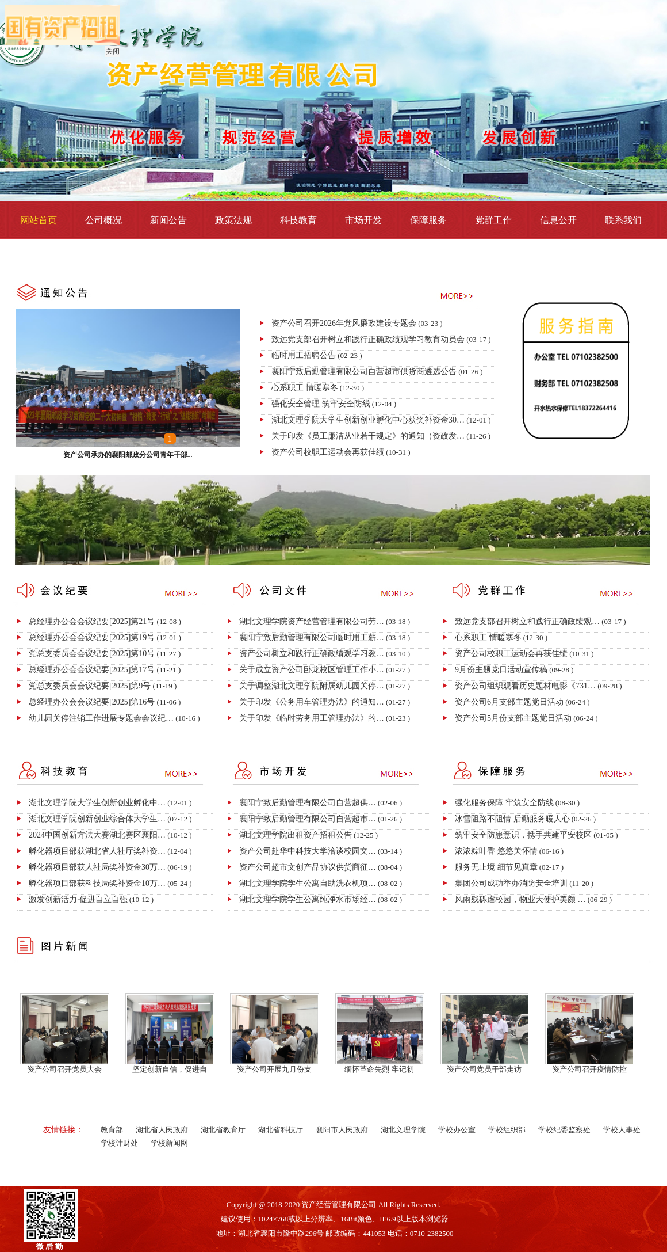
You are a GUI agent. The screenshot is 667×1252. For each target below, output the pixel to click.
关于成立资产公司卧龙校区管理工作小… (311, 669)
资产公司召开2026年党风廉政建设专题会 (343, 323)
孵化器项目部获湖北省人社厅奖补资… (97, 851)
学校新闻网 (169, 1143)
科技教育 (298, 220)
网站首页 (38, 220)
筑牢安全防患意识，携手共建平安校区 (523, 835)
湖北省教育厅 (223, 1129)
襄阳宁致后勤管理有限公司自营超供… (307, 802)
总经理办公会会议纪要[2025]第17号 (92, 669)
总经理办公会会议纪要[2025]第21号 (92, 621)
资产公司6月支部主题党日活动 (509, 702)
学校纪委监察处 (564, 1129)
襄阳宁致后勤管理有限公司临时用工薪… (311, 637)
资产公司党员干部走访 (484, 1069)
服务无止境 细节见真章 (496, 867)
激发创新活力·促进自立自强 (78, 899)
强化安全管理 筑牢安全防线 (320, 403)
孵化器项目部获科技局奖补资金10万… (97, 883)
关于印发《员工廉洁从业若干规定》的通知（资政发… (368, 436)
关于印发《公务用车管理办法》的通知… (311, 702)
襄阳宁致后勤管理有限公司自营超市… (307, 819)
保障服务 (428, 220)
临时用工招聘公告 (303, 355)
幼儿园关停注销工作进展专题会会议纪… (101, 718)
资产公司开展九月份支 (274, 1069)
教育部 (112, 1129)
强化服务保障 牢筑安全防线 (504, 802)
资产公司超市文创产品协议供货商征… (307, 867)
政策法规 (233, 220)
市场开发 (363, 220)
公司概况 (103, 220)
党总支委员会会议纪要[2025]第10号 (92, 653)
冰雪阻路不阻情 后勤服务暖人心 (512, 819)
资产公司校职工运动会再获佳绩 (327, 452)
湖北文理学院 (403, 1129)
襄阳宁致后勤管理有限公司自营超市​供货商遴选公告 (364, 371)
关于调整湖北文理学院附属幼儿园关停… (311, 686)
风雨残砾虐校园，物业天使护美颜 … (520, 899)
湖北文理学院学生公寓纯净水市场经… (307, 899)
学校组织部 (507, 1129)
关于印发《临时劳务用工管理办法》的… (311, 718)
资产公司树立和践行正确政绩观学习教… (311, 653)
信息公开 (558, 220)
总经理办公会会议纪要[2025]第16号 (92, 702)
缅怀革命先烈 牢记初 (378, 1069)
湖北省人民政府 (162, 1129)
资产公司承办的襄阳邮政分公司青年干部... (128, 455)
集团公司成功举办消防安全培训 (511, 883)
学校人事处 (622, 1129)
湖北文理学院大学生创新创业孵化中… (97, 802)
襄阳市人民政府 (342, 1129)
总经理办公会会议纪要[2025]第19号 (92, 637)
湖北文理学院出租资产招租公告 (295, 835)
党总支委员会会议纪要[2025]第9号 (90, 686)
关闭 (111, 50)
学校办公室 (457, 1129)
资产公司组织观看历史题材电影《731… (525, 686)
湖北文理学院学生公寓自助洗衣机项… (307, 883)
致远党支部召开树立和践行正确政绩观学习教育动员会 (368, 339)
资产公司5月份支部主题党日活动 (513, 718)
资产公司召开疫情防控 (589, 1069)
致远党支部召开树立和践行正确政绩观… (527, 621)
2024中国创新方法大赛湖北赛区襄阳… (97, 835)
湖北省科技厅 (280, 1129)
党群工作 (493, 220)
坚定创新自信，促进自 (169, 1069)
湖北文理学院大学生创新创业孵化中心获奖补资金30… (368, 420)
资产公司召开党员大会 (64, 1069)
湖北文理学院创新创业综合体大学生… (97, 819)
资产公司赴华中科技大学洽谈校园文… (307, 851)
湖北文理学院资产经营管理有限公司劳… (311, 621)
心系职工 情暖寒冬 (304, 387)
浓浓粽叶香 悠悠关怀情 (496, 851)
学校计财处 (119, 1143)
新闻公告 (168, 220)
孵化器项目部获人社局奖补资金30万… (97, 867)
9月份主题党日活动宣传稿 (501, 669)
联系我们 (623, 220)
